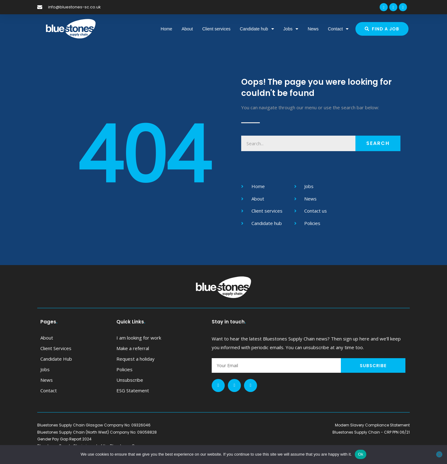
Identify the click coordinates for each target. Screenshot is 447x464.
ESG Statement (132, 390)
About (187, 28)
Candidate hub (257, 29)
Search (378, 143)
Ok (360, 454)
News (313, 28)
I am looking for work (138, 338)
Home (166, 28)
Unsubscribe (129, 380)
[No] (439, 454)
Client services (216, 28)
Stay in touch (229, 321)
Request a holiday (135, 359)
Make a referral (132, 348)
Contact (338, 29)
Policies (124, 369)
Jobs (291, 29)
